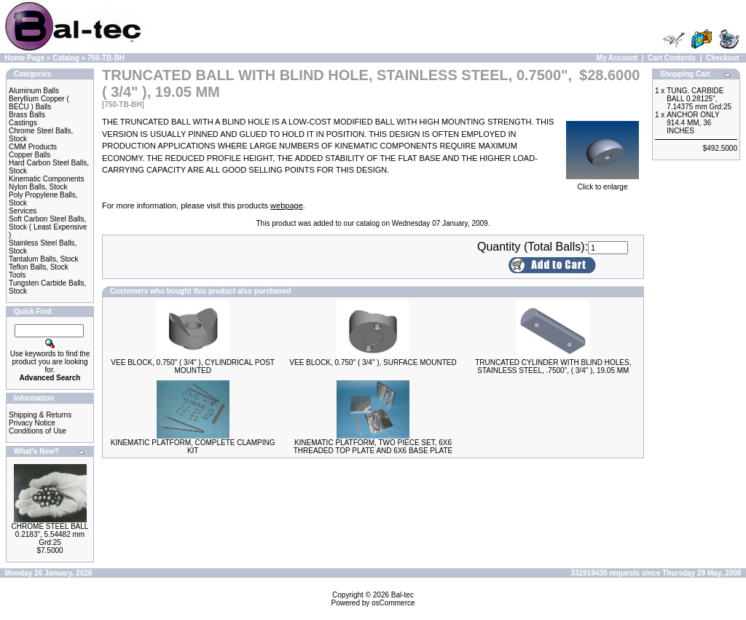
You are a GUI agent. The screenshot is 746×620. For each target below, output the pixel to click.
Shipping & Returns (40, 415)
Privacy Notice (32, 423)
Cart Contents (672, 58)
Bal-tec (402, 595)
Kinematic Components (46, 179)
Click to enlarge (602, 183)
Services (22, 211)
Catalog (65, 58)
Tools (17, 275)
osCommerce (393, 603)
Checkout (722, 58)
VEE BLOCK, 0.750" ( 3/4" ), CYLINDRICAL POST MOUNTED (193, 366)
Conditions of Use (37, 431)
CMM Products (33, 147)
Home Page (24, 58)
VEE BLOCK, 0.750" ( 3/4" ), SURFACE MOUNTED (372, 362)
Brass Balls (27, 115)
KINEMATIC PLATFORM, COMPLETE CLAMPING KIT (193, 447)
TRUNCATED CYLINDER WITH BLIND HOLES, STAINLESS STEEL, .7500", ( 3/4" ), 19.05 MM (553, 366)
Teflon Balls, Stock (38, 267)
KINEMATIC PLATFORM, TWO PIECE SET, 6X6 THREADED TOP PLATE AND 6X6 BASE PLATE (373, 447)
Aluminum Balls (34, 91)
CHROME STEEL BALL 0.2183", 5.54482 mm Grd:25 (50, 534)
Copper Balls (29, 155)
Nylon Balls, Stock (38, 187)
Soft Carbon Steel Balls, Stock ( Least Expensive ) (48, 227)
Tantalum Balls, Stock (44, 259)
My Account (617, 58)
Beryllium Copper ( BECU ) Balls (39, 103)
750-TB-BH (106, 58)
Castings (23, 123)
